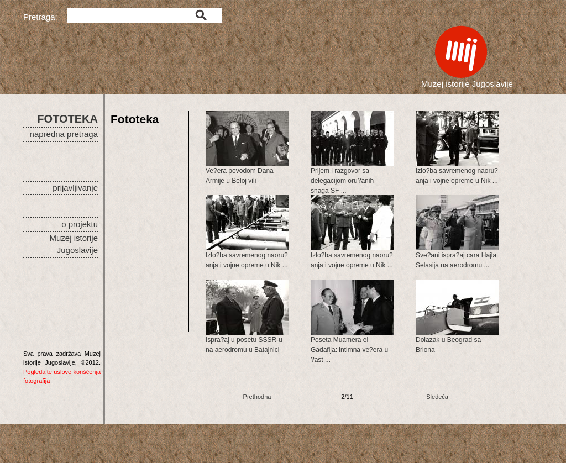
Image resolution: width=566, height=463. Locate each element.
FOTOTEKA (67, 119)
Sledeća (437, 396)
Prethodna (257, 396)
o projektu (79, 224)
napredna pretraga (64, 134)
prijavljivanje (75, 187)
